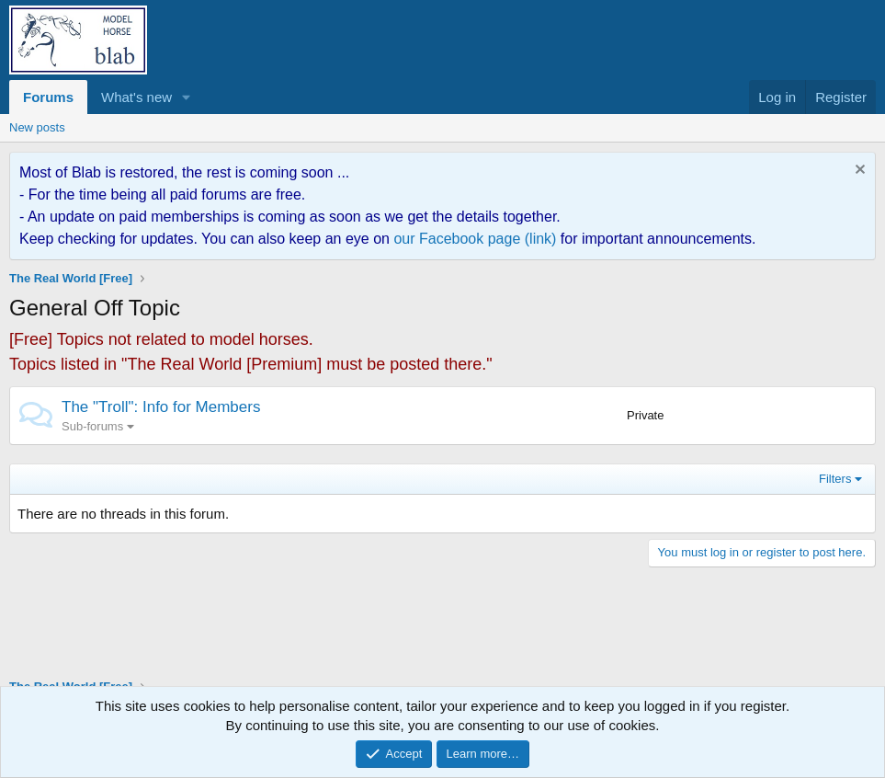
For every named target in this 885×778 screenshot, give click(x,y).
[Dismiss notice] (858, 171)
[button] (186, 97)
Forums (48, 97)
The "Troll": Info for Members (161, 407)
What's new (136, 97)
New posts (37, 127)
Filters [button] (835, 479)
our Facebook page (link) (474, 238)
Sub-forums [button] (92, 426)
